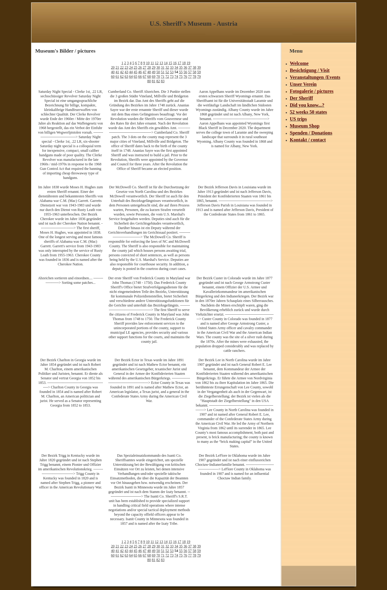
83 (162, 81)
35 (181, 67)
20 (113, 67)
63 (126, 76)
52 (167, 72)
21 (117, 67)
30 (158, 67)
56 (185, 72)
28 (149, 67)
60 (113, 76)
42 (122, 72)
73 (172, 76)
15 (170, 63)
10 (148, 63)
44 (131, 72)
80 (149, 81)
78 (194, 76)
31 (162, 67)
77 (190, 76)
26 (140, 67)
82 (158, 81)
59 (199, 72)
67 (144, 76)
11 (152, 63)
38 (194, 67)
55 (181, 72)
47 (144, 72)
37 (190, 67)
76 (185, 76)
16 (175, 63)
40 (113, 72)
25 (135, 67)
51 (162, 72)
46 (140, 72)
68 (149, 76)
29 (153, 67)
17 (179, 63)
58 (194, 72)
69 (153, 76)
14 (165, 63)
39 (199, 67)
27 (144, 67)
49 (153, 72)
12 (156, 63)
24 (131, 67)
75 (181, 76)
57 (190, 72)
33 (172, 67)
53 (172, 72)
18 (184, 63)
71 (162, 76)
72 (167, 76)
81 (153, 81)
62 (122, 76)
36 (185, 67)
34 (176, 67)
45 (135, 72)
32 (167, 67)
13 (161, 63)
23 (126, 67)
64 (131, 76)
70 (158, 76)
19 (188, 63)
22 (122, 67)
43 (126, 72)
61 (117, 76)
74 (176, 76)
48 (149, 72)
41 (117, 72)
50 (158, 72)
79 (199, 76)
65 (135, 76)
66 (140, 76)
